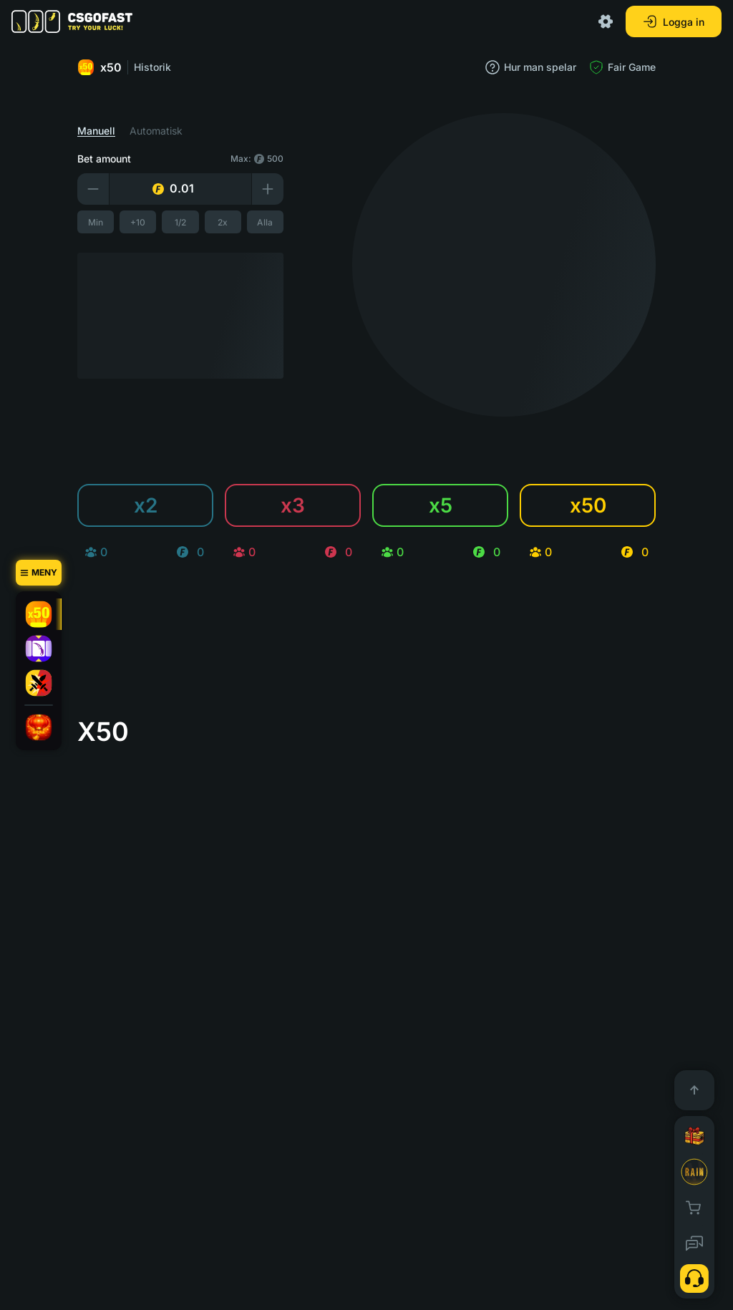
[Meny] (39, 573)
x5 (440, 505)
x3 (293, 505)
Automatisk (156, 131)
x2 (145, 505)
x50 (99, 67)
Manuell (96, 131)
